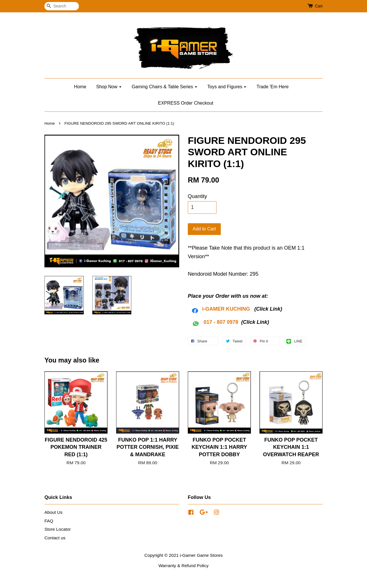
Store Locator (57, 529)
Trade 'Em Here (273, 86)
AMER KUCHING (229, 309)
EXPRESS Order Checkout (185, 103)
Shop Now (109, 86)
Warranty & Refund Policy (184, 565)
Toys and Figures (227, 86)
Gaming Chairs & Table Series (164, 86)
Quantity (197, 196)
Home (80, 86)
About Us (53, 512)
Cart (319, 6)
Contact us (54, 537)
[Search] (61, 6)
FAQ (48, 520)
